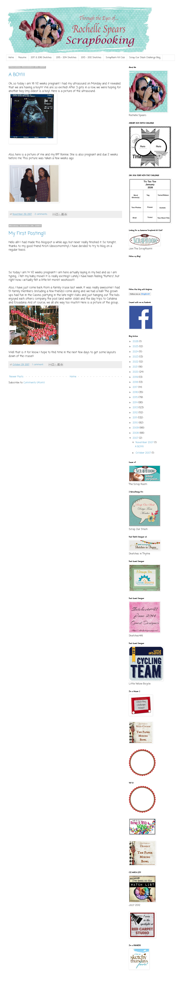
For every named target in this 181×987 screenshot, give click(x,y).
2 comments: (41, 214)
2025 (136, 346)
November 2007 (145, 442)
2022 (136, 362)
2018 (136, 382)
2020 (136, 372)
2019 (136, 377)
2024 (136, 352)
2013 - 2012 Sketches (91, 57)
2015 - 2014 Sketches (66, 57)
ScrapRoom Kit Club (115, 57)
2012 (136, 413)
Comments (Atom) (34, 383)
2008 (136, 433)
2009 (136, 428)
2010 (136, 423)
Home (11, 57)
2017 (135, 387)
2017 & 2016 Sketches (41, 57)
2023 (136, 357)
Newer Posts (16, 377)
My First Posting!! (27, 233)
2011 (135, 418)
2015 (136, 397)
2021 (136, 367)
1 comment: (38, 364)
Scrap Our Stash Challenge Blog (144, 57)
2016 (136, 392)
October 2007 (144, 453)
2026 (136, 341)
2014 (135, 402)
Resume (22, 57)
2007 (136, 438)
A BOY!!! (17, 74)
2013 (136, 407)
